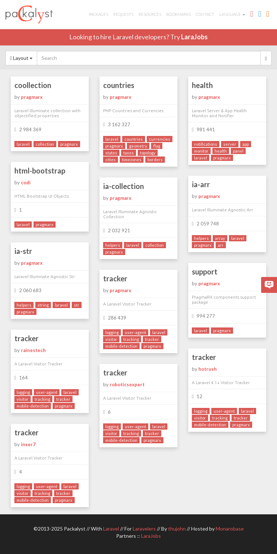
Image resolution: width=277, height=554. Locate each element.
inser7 (28, 444)
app (245, 144)
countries (118, 85)
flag (156, 146)
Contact (205, 14)
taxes (128, 152)
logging (112, 332)
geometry (138, 146)
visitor (111, 339)
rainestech (33, 350)
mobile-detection (121, 346)
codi (26, 182)
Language (232, 14)
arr (221, 245)
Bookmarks (178, 14)
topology (147, 152)
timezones (131, 159)
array (220, 238)
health (202, 85)
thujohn (177, 529)
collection (45, 144)
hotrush (207, 369)
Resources (149, 14)
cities (110, 159)
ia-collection (123, 186)
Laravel (111, 529)
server (229, 144)
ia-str (23, 251)
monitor (201, 151)
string (43, 305)
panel (238, 151)
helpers (201, 238)
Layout (21, 58)
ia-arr (201, 184)
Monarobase (230, 529)
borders (155, 159)
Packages (98, 14)
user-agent (135, 332)
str (76, 305)
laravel (23, 144)
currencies (159, 139)
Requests (123, 14)
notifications (205, 144)
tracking (131, 339)
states (111, 152)
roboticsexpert (127, 384)
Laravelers (144, 529)
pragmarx (32, 97)
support (204, 271)
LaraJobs (194, 37)
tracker (115, 278)
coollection (32, 85)
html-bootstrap (39, 170)
